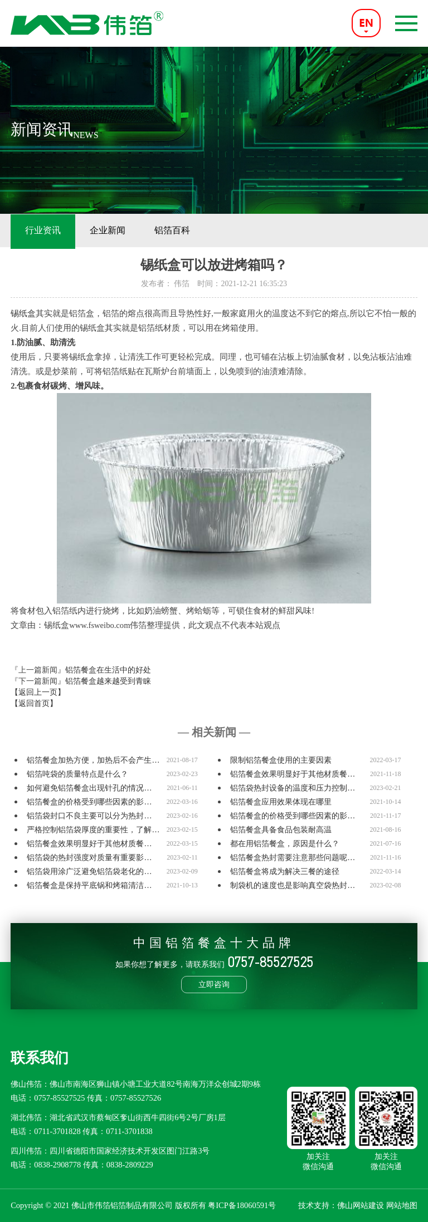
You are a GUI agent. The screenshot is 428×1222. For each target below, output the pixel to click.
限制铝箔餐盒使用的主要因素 (281, 760)
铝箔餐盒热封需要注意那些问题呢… (292, 857)
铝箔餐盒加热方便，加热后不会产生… (93, 760)
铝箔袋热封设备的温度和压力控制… (292, 788)
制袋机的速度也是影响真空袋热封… (292, 885)
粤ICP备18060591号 (242, 1205)
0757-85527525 (59, 1097)
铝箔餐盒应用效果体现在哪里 (281, 802)
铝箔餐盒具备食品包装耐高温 (281, 830)
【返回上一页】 (38, 692)
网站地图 (401, 1205)
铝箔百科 (172, 230)
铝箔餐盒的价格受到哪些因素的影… (89, 802)
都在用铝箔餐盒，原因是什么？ (284, 844)
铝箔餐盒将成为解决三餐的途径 (284, 871)
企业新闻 (107, 230)
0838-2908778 (57, 1164)
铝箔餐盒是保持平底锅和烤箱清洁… (89, 885)
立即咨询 (214, 984)
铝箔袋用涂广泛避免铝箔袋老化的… (89, 871)
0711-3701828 (57, 1131)
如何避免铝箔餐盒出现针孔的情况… (89, 788)
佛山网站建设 (360, 1205)
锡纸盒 (23, 313)
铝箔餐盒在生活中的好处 (108, 670)
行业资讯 (43, 230)
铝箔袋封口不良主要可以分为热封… (89, 816)
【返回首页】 (34, 703)
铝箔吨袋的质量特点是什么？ (77, 774)
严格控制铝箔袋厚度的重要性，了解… (93, 830)
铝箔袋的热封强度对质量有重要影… (89, 857)
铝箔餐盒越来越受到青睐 (108, 681)
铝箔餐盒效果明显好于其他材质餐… (292, 774)
